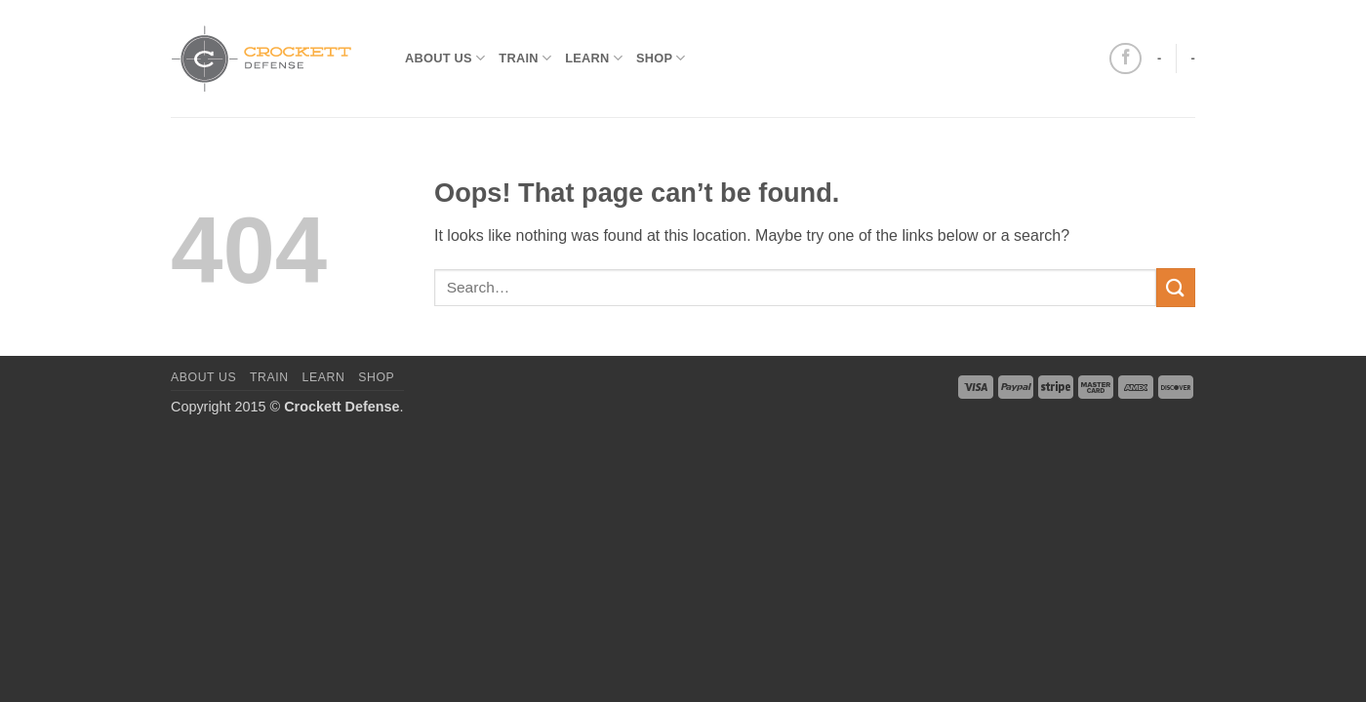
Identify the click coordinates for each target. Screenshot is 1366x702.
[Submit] (1175, 287)
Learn (594, 58)
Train (525, 58)
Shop (661, 58)
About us (445, 58)
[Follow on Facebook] (1125, 59)
